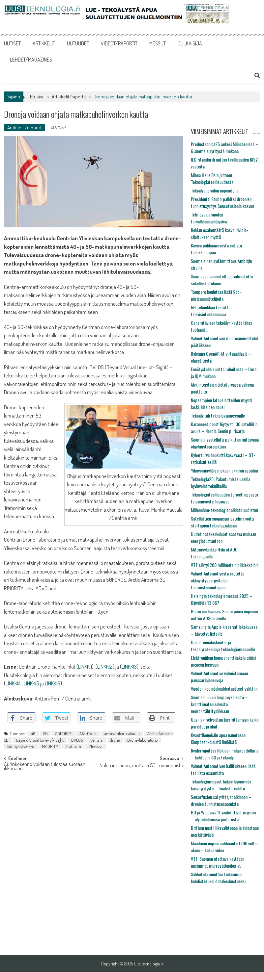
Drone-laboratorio (142, 740)
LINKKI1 (85, 666)
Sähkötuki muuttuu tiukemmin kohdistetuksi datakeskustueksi (218, 877)
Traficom (73, 746)
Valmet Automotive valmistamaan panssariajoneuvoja (219, 676)
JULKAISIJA (190, 43)
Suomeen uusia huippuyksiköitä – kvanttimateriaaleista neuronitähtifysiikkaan (219, 704)
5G (45, 733)
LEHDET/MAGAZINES (31, 59)
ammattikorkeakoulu (122, 733)
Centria (96, 740)
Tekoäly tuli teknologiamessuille (218, 415)
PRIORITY (50, 746)
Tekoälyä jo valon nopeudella (214, 190)
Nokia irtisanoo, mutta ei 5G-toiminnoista (141, 766)
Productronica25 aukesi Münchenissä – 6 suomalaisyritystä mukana (224, 147)
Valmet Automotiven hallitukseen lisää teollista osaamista (223, 769)
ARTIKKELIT (44, 43)
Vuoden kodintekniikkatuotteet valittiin (224, 688)
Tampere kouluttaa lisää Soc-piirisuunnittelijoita (216, 295)
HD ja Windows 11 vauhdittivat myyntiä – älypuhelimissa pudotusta (223, 816)
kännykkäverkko (20, 746)
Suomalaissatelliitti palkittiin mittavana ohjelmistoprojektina (225, 443)
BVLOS (77, 740)
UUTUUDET (78, 43)
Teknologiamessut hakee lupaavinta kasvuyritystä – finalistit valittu (221, 785)
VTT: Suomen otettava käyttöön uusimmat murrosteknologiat (217, 862)
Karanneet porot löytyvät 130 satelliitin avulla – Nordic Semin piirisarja (224, 427)
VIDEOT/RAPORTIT (119, 43)
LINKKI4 (13, 683)
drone (115, 740)
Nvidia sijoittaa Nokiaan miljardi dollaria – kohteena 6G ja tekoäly (224, 754)
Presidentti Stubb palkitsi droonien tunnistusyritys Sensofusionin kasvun (222, 202)
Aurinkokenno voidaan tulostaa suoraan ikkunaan (44, 767)
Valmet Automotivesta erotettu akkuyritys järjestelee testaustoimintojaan (217, 580)
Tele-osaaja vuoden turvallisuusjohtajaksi (209, 218)
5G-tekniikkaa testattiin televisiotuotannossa (211, 311)
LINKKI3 (129, 666)
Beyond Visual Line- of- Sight (40, 740)
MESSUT (157, 43)
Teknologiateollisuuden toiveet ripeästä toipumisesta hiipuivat (224, 498)
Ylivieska (96, 746)
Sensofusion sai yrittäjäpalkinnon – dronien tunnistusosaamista (221, 800)
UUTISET (12, 43)
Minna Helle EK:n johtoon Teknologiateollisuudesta (212, 178)
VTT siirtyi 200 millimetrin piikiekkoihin (224, 564)
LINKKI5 (31, 683)
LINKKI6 (52, 683)
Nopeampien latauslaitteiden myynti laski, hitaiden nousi (221, 403)
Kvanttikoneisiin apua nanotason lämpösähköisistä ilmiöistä (218, 738)
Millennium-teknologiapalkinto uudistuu (224, 509)
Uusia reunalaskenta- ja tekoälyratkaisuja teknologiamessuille (223, 645)
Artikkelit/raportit (69, 96)
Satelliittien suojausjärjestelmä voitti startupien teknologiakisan (222, 522)
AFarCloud (88, 733)
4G (33, 733)
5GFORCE (63, 733)
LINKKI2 (105, 666)
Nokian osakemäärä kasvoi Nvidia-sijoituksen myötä (219, 233)
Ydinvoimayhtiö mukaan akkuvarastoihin (224, 470)
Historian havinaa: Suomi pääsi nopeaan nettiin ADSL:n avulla (224, 615)
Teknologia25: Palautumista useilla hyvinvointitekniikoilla (220, 482)
